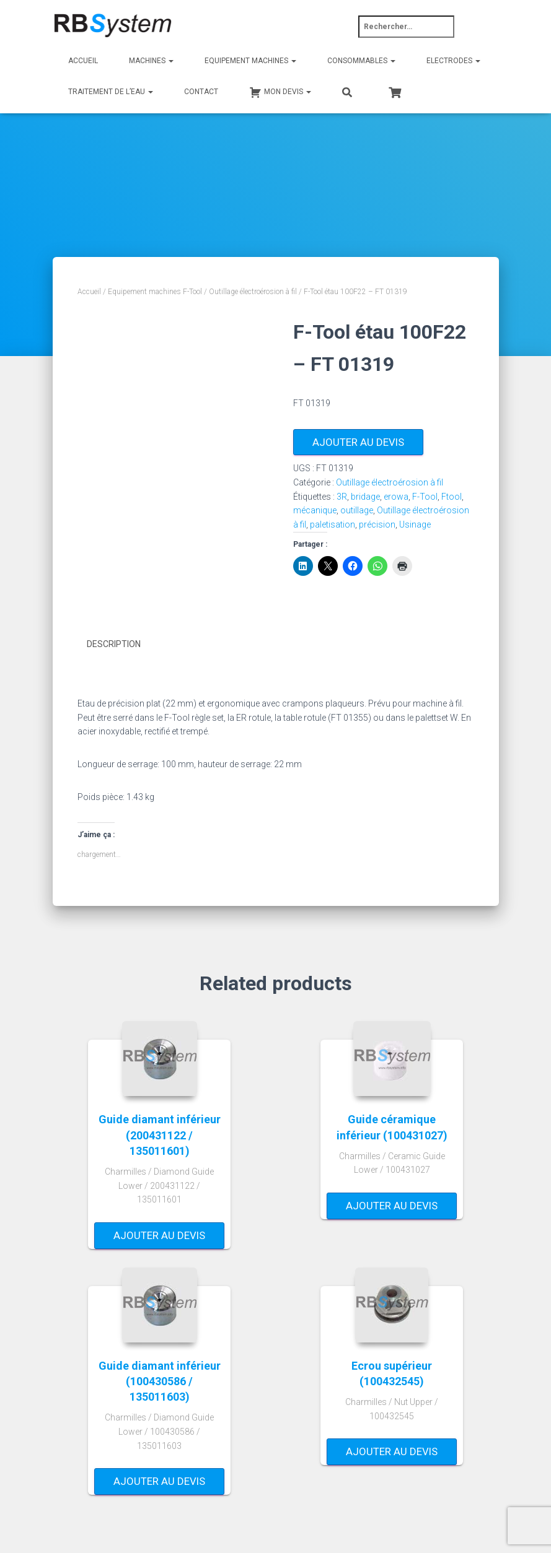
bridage (365, 497)
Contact (201, 91)
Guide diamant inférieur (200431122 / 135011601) (160, 1134)
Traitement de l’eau (110, 91)
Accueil (83, 60)
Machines (151, 60)
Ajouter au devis (358, 442)
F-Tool (425, 497)
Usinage (415, 524)
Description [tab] (114, 644)
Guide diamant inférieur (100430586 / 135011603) (160, 1381)
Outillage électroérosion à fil (253, 291)
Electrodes (453, 60)
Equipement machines (250, 60)
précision (377, 524)
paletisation (332, 524)
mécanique (315, 510)
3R (342, 497)
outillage (356, 510)
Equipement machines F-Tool (155, 291)
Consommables (361, 60)
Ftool (451, 497)
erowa (396, 497)
